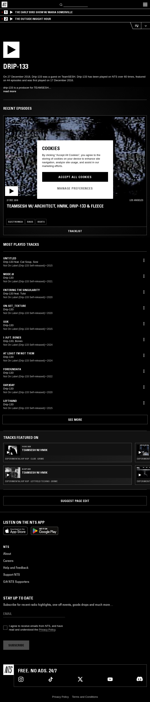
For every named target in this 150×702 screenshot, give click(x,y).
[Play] (16, 51)
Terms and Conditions (85, 696)
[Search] (61, 4)
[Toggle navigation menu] (145, 4)
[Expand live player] (145, 25)
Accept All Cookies (75, 177)
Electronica (15, 221)
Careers (8, 561)
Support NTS (11, 574)
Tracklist (75, 231)
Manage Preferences (75, 188)
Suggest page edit (75, 501)
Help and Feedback (15, 568)
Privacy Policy (47, 629)
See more (75, 420)
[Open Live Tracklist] (135, 25)
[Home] (4, 4)
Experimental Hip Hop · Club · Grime (24, 458)
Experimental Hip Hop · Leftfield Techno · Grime (31, 481)
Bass (30, 221)
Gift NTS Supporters (16, 582)
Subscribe (16, 645)
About (7, 554)
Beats (41, 221)
